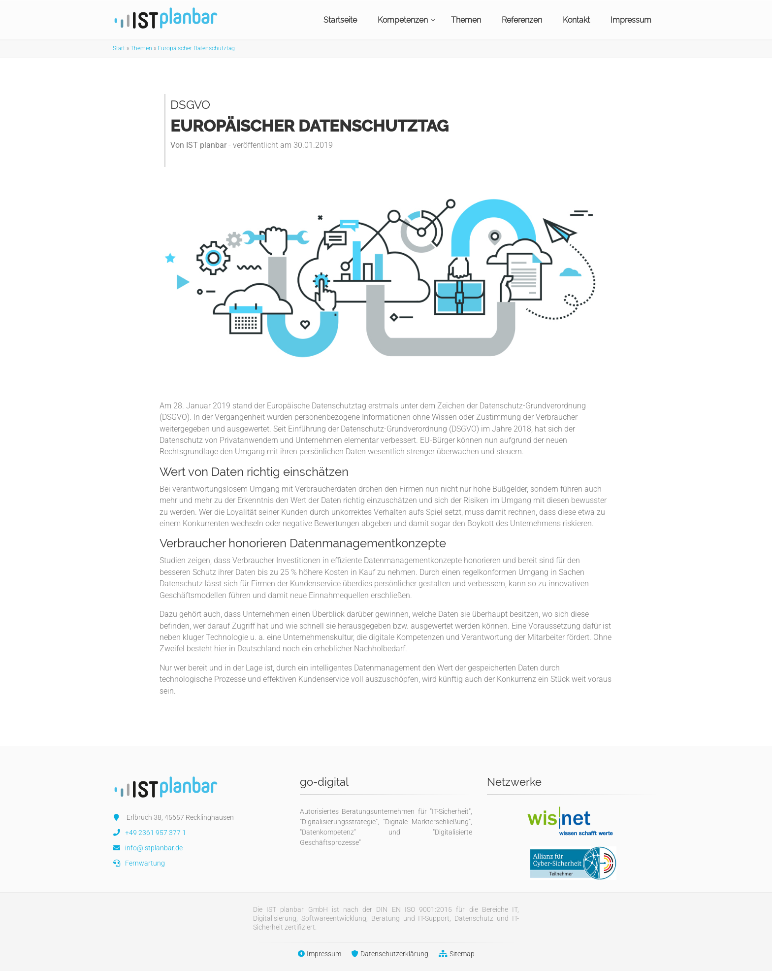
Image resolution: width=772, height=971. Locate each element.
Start (119, 48)
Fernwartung (139, 863)
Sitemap (454, 954)
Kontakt (576, 20)
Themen (466, 20)
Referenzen (522, 20)
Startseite (340, 20)
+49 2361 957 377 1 (149, 833)
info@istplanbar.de (148, 848)
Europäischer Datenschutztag (196, 48)
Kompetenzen (403, 20)
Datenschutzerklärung (387, 954)
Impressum (631, 20)
